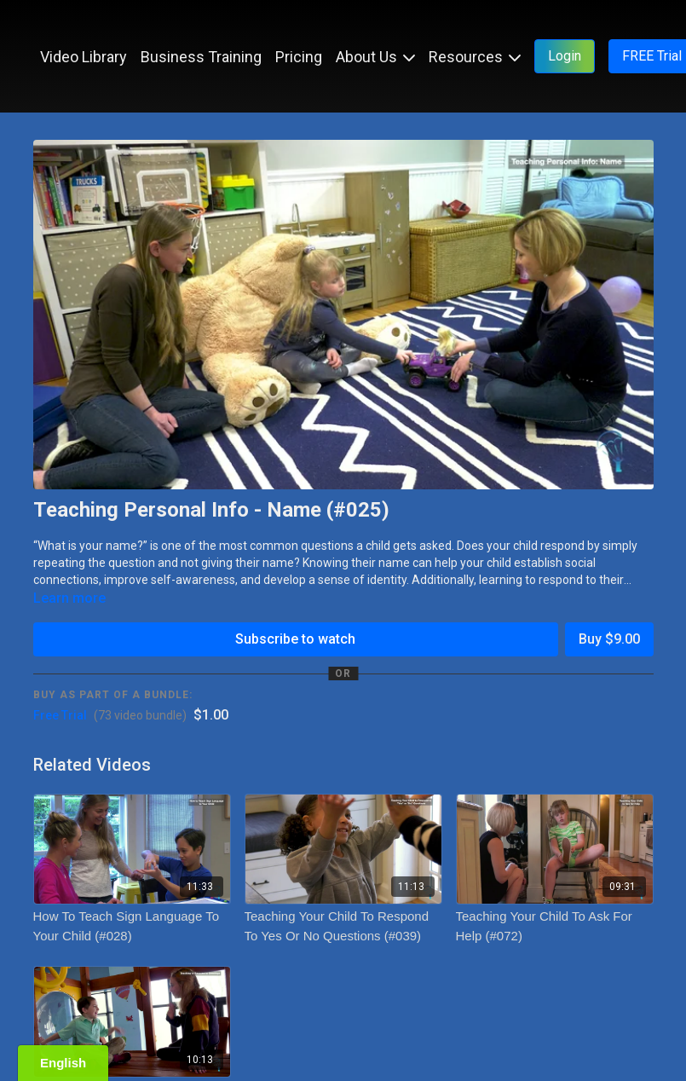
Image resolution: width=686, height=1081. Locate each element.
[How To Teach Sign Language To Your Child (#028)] (132, 926)
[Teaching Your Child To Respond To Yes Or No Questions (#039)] (343, 926)
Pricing (298, 57)
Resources (475, 57)
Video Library (83, 57)
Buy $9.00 (609, 639)
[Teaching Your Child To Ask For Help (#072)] (555, 926)
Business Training (201, 57)
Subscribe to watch (295, 639)
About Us (375, 57)
